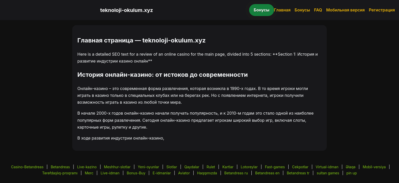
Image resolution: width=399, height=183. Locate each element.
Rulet (211, 167)
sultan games (328, 173)
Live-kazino (87, 167)
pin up (351, 173)
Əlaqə (350, 167)
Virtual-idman (327, 167)
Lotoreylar (249, 167)
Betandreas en (267, 173)
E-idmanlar (162, 173)
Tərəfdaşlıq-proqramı (60, 173)
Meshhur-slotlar (117, 167)
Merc (89, 173)
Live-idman (110, 173)
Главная (282, 9)
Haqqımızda (207, 173)
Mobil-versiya (374, 167)
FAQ (318, 9)
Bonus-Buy (136, 173)
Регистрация (382, 9)
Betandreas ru (236, 173)
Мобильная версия (345, 9)
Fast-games (275, 167)
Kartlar (228, 167)
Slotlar (171, 167)
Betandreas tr (298, 173)
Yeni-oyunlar (148, 167)
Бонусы (261, 9)
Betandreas (60, 167)
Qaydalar (191, 167)
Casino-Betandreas (27, 167)
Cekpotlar (300, 167)
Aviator (184, 173)
